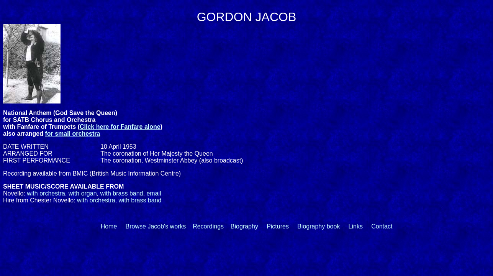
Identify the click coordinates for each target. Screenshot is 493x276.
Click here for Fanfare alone (120, 126)
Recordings (208, 226)
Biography (244, 226)
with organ (83, 193)
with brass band (121, 193)
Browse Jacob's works (156, 226)
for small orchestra (72, 133)
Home (109, 226)
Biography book (318, 226)
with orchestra (46, 193)
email (153, 193)
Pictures (278, 226)
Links (356, 226)
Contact (381, 226)
